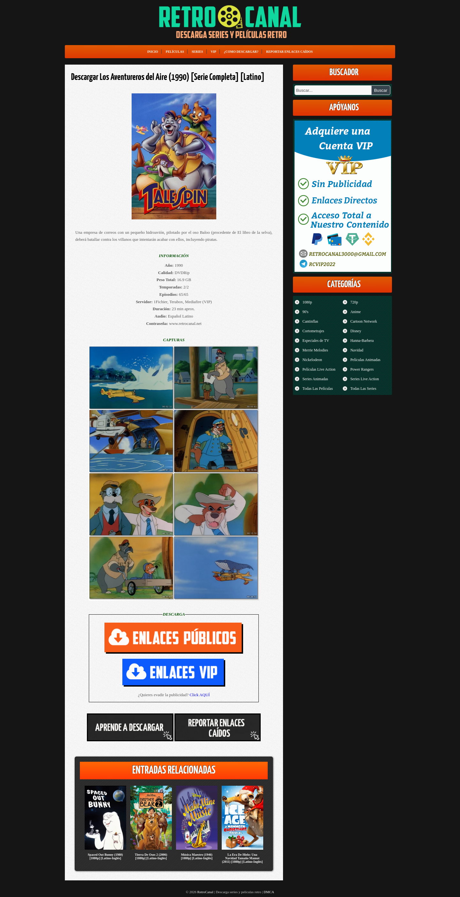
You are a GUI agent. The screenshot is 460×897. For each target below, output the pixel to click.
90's (306, 312)
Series (197, 51)
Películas (175, 51)
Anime (355, 312)
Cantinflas (310, 321)
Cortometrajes (313, 331)
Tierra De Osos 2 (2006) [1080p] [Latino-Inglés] (151, 856)
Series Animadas (315, 379)
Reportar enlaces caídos (289, 51)
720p (354, 302)
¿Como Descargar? (241, 51)
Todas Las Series (363, 388)
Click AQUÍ (199, 694)
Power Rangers (362, 369)
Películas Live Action (319, 369)
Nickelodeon (312, 360)
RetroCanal (205, 892)
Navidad (357, 350)
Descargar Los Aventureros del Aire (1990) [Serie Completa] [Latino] (168, 77)
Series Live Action (364, 379)
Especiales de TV (316, 340)
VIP (213, 51)
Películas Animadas (365, 360)
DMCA (269, 892)
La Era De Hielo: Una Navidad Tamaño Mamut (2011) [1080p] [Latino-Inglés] (242, 858)
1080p (307, 302)
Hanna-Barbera (362, 340)
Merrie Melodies (315, 350)
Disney (355, 331)
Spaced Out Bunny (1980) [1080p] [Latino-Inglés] (105, 856)
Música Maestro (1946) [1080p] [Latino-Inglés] (196, 856)
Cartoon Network (363, 321)
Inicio (152, 51)
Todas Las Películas (318, 388)
